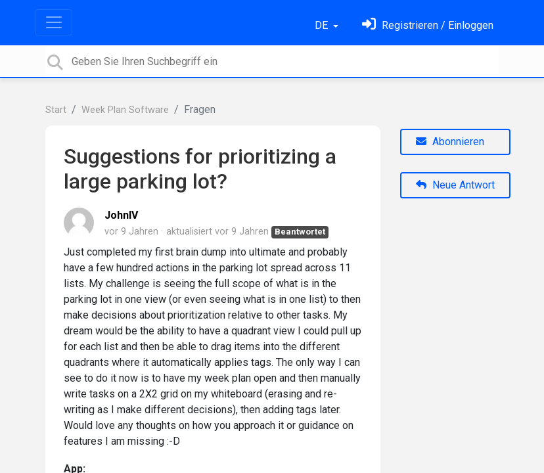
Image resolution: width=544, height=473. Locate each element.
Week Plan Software (125, 110)
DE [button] (322, 25)
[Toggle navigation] (53, 22)
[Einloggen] (428, 25)
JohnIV (121, 215)
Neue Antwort (455, 185)
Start (55, 110)
